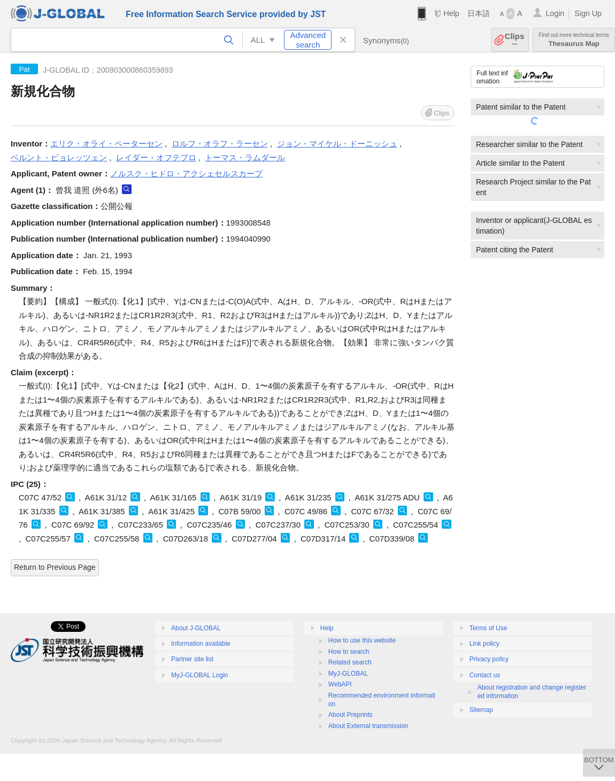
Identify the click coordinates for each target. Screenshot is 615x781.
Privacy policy (489, 659)
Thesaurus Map (574, 40)
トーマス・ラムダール (245, 157)
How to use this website (362, 640)
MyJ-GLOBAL (348, 673)
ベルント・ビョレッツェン (59, 157)
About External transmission (368, 726)
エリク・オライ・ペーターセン (106, 143)
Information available (200, 643)
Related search (350, 662)
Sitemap (481, 710)
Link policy (484, 643)
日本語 (478, 13)
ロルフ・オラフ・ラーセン (220, 143)
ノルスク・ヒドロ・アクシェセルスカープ (186, 173)
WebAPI (340, 684)
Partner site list (192, 659)
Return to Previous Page (55, 567)
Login (554, 13)
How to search (349, 651)
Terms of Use (489, 628)
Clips (515, 40)
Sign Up (588, 13)
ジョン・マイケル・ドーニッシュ (337, 143)
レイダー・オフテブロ (156, 157)
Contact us (485, 675)
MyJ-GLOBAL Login (199, 675)
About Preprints (350, 714)
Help (451, 13)
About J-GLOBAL (196, 628)
